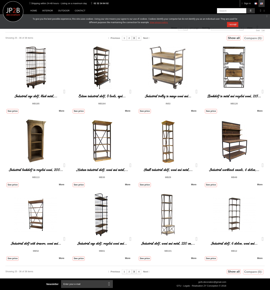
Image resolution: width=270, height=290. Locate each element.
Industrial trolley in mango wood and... (168, 96)
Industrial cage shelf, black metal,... (35, 96)
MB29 (168, 177)
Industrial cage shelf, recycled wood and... (102, 244)
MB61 (102, 251)
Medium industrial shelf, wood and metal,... (102, 170)
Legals (186, 285)
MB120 (234, 103)
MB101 (168, 251)
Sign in (246, 3)
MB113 (35, 177)
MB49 (234, 177)
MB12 (234, 251)
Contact (80, 10)
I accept (232, 24)
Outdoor (63, 10)
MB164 (102, 103)
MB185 (35, 103)
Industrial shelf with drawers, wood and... (36, 244)
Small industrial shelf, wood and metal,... (168, 170)
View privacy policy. (159, 22)
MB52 (36, 251)
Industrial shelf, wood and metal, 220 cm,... (168, 244)
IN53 (168, 103)
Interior (47, 10)
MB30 (102, 177)
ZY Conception (211, 285)
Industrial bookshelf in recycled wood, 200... (36, 170)
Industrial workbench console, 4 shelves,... (234, 170)
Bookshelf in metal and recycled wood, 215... (234, 96)
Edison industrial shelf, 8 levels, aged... (102, 96)
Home (33, 10)
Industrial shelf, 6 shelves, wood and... (234, 244)
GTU (179, 285)
